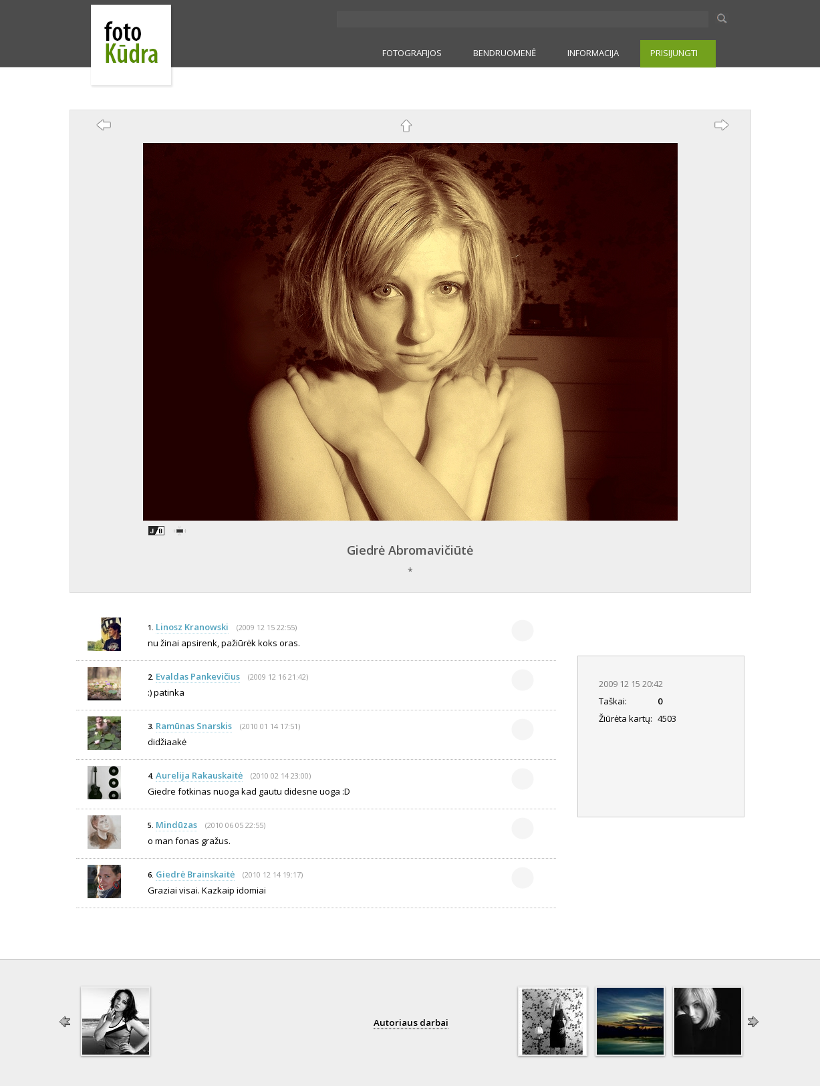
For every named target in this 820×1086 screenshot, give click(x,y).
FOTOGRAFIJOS (412, 53)
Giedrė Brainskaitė (195, 874)
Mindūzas (176, 825)
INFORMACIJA (593, 53)
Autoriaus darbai (411, 1022)
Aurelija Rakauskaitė (199, 775)
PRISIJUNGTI (674, 53)
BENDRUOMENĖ (504, 53)
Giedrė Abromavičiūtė (410, 550)
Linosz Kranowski (192, 627)
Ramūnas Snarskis (194, 726)
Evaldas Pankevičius (198, 676)
